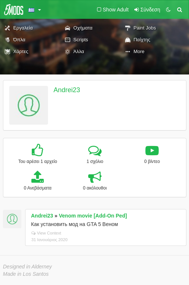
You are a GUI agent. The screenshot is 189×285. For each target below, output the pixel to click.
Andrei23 (67, 90)
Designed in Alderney (27, 267)
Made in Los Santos (26, 274)
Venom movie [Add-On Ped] (93, 216)
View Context (46, 233)
